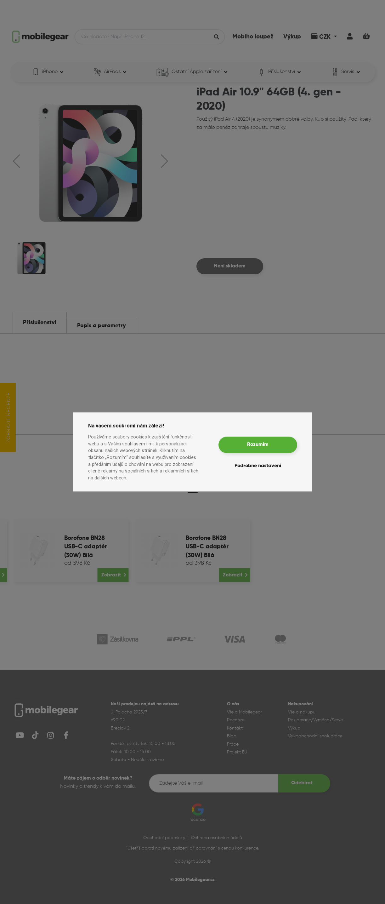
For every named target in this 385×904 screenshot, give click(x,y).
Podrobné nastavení (258, 466)
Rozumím (258, 444)
